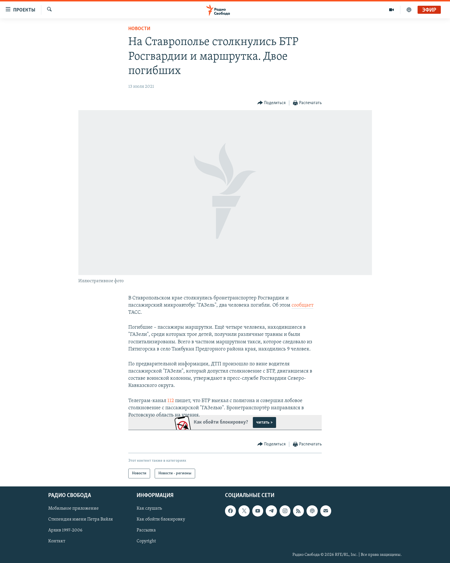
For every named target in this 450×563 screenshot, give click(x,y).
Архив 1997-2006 (65, 530)
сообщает (302, 305)
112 (170, 401)
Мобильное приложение (73, 508)
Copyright (146, 541)
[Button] (271, 103)
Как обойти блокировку (161, 519)
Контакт (56, 541)
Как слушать (149, 508)
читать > (264, 422)
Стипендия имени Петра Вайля (80, 519)
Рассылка (146, 530)
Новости (139, 29)
